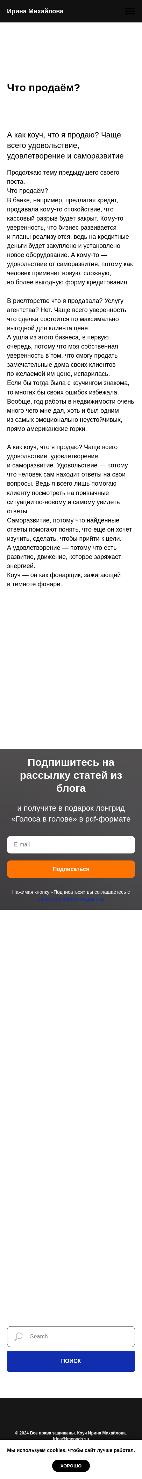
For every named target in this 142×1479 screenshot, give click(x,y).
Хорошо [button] (71, 1465)
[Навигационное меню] (130, 11)
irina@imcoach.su (71, 1439)
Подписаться (71, 869)
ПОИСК (71, 1361)
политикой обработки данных (71, 899)
